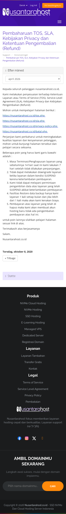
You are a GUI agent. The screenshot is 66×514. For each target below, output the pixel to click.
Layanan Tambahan (33, 355)
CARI (53, 486)
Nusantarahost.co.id (36, 505)
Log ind (33, 5)
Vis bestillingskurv (53, 5)
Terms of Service (33, 382)
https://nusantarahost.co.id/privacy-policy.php (30, 126)
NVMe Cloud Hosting (33, 303)
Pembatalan (33, 401)
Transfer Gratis (33, 362)
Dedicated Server (32, 335)
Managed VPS (33, 329)
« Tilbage (10, 258)
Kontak (33, 368)
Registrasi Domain (33, 342)
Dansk (23, 5)
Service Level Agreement (33, 389)
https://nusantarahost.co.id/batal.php (25, 131)
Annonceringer (21, 55)
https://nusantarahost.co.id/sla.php (24, 120)
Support (6, 55)
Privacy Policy (33, 395)
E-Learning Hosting (33, 322)
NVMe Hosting (33, 309)
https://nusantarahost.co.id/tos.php (24, 115)
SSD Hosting (32, 316)
